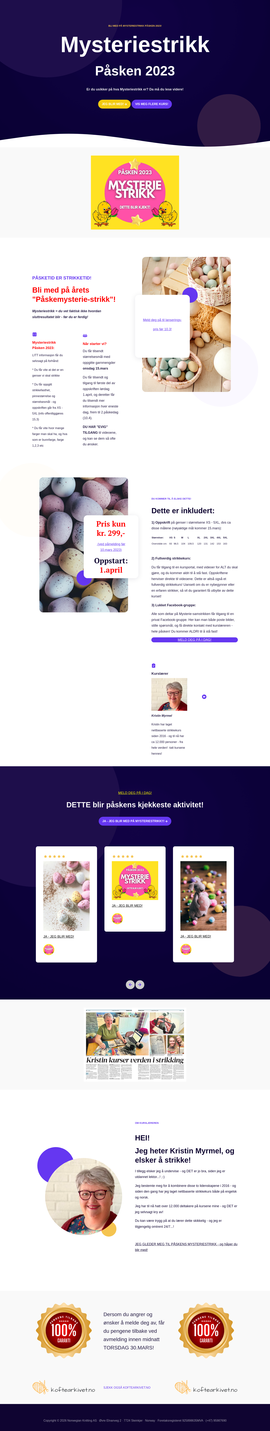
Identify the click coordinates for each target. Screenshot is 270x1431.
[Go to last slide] (130, 984)
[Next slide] (139, 984)
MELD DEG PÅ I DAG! (194, 640)
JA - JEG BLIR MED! (58, 936)
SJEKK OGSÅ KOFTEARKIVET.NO (126, 1387)
